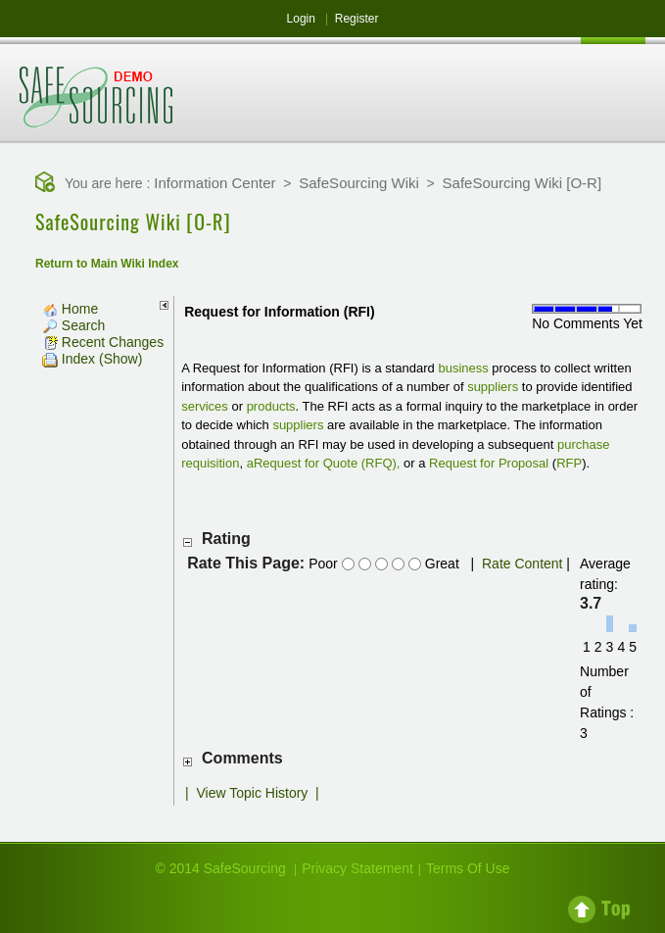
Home (70, 309)
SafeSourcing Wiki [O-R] (522, 182)
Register (357, 18)
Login (301, 18)
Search (73, 325)
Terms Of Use (468, 868)
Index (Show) (92, 359)
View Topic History (252, 793)
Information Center (214, 182)
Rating (226, 538)
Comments (242, 758)
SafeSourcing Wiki (359, 182)
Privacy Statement (357, 868)
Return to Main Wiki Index (107, 263)
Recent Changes (103, 342)
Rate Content (522, 563)
